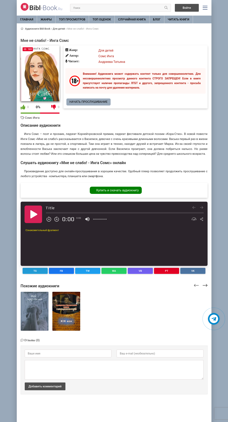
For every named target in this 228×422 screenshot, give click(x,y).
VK (193, 270)
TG (35, 270)
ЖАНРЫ (46, 19)
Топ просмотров (72, 19)
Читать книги (178, 19)
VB (140, 270)
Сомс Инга (32, 118)
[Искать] (166, 8)
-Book (45, 8)
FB (61, 270)
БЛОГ (157, 19)
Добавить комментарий (45, 386)
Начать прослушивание (89, 102)
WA (114, 270)
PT (166, 270)
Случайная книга (132, 19)
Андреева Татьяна (112, 62)
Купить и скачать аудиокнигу (117, 190)
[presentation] (196, 285)
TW (88, 270)
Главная (26, 19)
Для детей (106, 50)
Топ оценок (101, 19)
